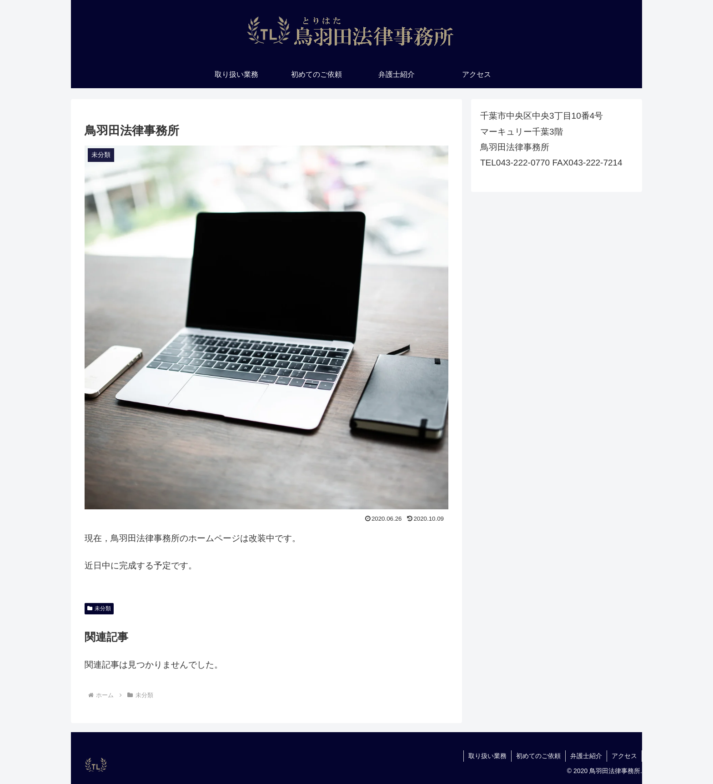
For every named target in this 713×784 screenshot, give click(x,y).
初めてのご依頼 (538, 755)
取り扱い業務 (487, 755)
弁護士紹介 (586, 755)
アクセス (624, 755)
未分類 (99, 608)
